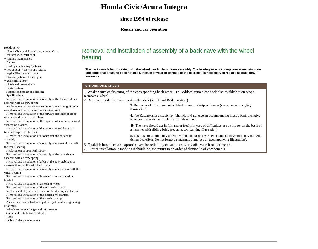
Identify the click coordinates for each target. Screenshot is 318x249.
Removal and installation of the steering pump (34, 198)
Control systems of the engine (24, 77)
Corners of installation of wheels (26, 213)
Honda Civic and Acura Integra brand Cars (32, 51)
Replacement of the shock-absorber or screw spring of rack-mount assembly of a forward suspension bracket (41, 108)
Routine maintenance (19, 58)
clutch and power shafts (20, 84)
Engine (10, 62)
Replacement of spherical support (26, 150)
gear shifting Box (16, 80)
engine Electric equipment (22, 73)
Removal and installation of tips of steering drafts (36, 187)
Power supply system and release (26, 69)
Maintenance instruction (20, 55)
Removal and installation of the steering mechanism (37, 194)
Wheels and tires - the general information (31, 209)
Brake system (14, 88)
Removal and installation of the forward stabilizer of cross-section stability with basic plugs (40, 115)
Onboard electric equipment (23, 220)
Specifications (14, 95)
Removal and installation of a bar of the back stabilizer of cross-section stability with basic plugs (39, 163)
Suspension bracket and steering (25, 91)
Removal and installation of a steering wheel (33, 183)
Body (9, 216)
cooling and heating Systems (23, 66)
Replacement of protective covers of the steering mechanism (42, 191)
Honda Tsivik (12, 47)
